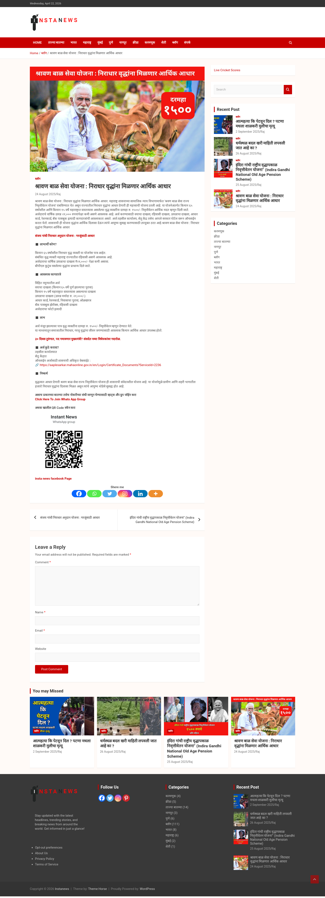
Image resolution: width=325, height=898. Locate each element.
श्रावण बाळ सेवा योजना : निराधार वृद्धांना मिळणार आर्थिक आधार (260, 198)
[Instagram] (125, 493)
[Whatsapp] (94, 493)
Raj (59, 194)
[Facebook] (79, 493)
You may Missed (48, 691)
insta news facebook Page (53, 478)
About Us (41, 853)
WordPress (147, 889)
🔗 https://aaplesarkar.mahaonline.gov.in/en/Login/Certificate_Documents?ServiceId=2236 (98, 365)
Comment (43, 562)
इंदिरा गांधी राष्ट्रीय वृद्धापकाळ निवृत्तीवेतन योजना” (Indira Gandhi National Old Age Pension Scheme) (162, 520)
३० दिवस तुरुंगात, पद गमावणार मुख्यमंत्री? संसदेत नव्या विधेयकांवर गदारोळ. (78, 339)
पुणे (111, 42)
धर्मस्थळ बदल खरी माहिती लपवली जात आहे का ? (260, 145)
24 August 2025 (45, 194)
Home (37, 42)
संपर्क (187, 42)
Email (40, 630)
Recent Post (228, 109)
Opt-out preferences (48, 847)
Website (40, 649)
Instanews (62, 889)
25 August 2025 (246, 184)
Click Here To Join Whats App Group (60, 399)
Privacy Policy (44, 859)
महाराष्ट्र (87, 42)
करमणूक (150, 42)
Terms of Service (46, 864)
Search (288, 89)
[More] (155, 493)
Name (40, 612)
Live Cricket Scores (227, 70)
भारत (73, 42)
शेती (163, 42)
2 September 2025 (247, 131)
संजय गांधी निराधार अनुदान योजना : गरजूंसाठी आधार (65, 236)
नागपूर (122, 42)
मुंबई (100, 42)
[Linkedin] (140, 493)
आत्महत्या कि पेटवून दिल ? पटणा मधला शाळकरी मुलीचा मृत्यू (260, 124)
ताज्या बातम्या (56, 42)
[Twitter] (109, 493)
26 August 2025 (246, 153)
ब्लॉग (175, 42)
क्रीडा (135, 42)
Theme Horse (97, 889)
